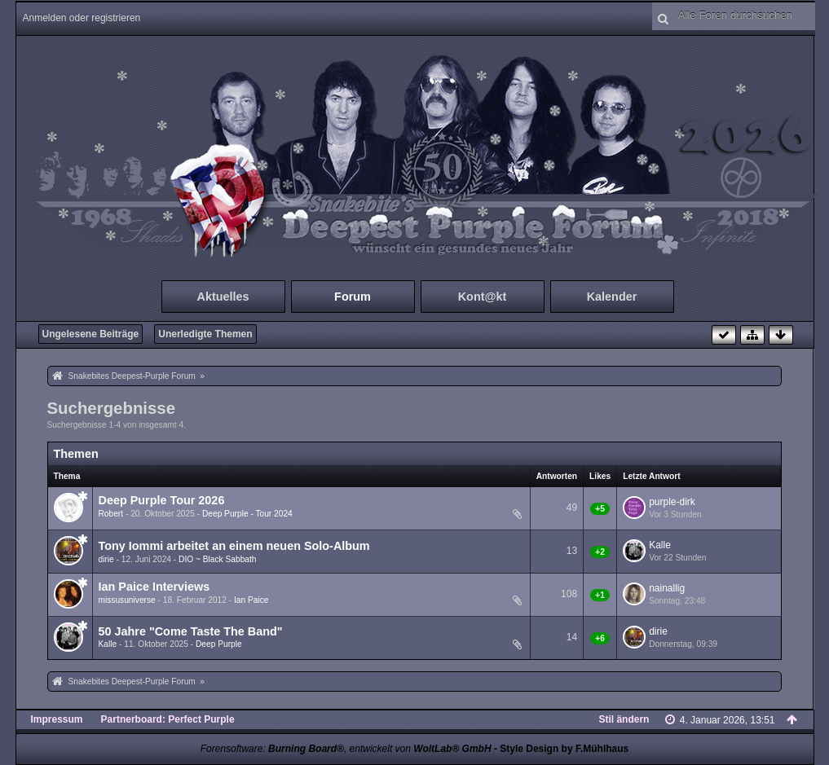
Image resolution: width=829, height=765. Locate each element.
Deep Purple (219, 644)
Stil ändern (623, 719)
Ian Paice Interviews (154, 586)
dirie (106, 559)
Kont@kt (482, 296)
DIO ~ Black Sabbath (217, 559)
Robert (111, 513)
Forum (352, 296)
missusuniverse (127, 600)
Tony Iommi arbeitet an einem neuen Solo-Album (234, 545)
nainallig (667, 588)
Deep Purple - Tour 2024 (247, 513)
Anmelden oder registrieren (82, 18)
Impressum (57, 719)
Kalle (660, 545)
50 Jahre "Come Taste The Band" (191, 631)
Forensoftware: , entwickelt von (346, 748)
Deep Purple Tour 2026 (162, 500)
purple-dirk (672, 502)
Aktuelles (223, 296)
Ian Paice (251, 600)
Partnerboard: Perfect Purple (168, 719)
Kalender (612, 296)
